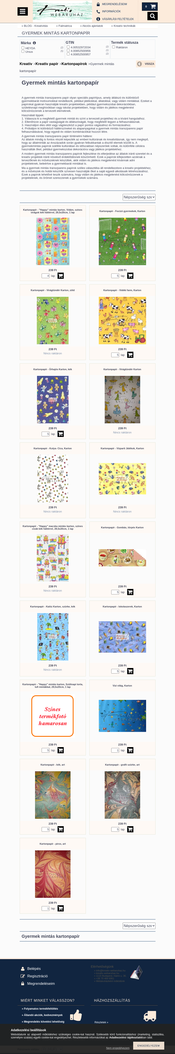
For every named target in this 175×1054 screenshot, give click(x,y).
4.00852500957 (80, 54)
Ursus (29, 51)
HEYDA (30, 48)
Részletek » (101, 1022)
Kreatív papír (46, 64)
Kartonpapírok (74, 64)
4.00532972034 (80, 47)
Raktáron (122, 47)
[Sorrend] (139, 197)
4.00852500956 (80, 51)
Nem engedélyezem (118, 1048)
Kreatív (26, 64)
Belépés (34, 969)
